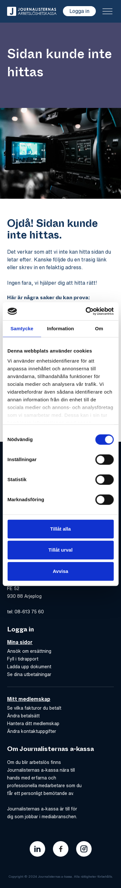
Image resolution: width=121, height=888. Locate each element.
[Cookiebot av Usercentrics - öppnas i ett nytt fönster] (86, 311)
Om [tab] (99, 328)
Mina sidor (20, 642)
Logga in (79, 11)
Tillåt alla (60, 529)
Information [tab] (60, 328)
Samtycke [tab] (21, 328)
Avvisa (60, 571)
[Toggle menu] (107, 11)
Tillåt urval (60, 550)
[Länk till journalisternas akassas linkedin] (37, 849)
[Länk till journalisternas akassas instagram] (84, 849)
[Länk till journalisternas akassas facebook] (60, 849)
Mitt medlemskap (28, 699)
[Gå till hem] (31, 11)
